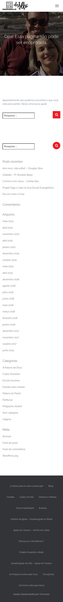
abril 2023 (8, 227)
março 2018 (9, 311)
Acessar (7, 436)
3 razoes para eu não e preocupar (26, 486)
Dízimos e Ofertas (47, 497)
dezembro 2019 (11, 253)
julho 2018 (8, 292)
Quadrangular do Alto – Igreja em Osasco (31, 563)
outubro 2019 (10, 260)
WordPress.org (10, 455)
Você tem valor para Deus (31, 585)
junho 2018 (8, 298)
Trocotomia (48, 574)
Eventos (43, 508)
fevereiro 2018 (10, 318)
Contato (10, 497)
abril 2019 (8, 273)
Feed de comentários (14, 449)
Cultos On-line (26, 497)
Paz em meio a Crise (13, 194)
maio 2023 (8, 221)
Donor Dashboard (25, 508)
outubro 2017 (9, 343)
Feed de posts (10, 443)
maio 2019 (8, 266)
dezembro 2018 (11, 279)
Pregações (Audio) (12, 406)
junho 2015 (8, 350)
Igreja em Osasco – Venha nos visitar (31, 530)
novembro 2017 (11, 337)
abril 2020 (8, 240)
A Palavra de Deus (12, 367)
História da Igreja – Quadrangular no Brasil (31, 519)
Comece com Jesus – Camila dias (21, 181)
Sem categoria (10, 412)
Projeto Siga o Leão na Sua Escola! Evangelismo (28, 187)
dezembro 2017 (11, 331)
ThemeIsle (44, 594)
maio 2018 (8, 305)
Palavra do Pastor (12, 393)
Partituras (8, 400)
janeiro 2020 (9, 247)
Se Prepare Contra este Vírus (23, 574)
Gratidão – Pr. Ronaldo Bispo (18, 175)
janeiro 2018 (9, 324)
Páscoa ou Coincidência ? (31, 541)
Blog (50, 486)
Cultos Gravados (11, 374)
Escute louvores (11, 380)
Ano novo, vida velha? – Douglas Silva (23, 168)
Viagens (7, 419)
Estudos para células (14, 387)
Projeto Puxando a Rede (31, 552)
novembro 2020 (11, 234)
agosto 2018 (9, 285)
